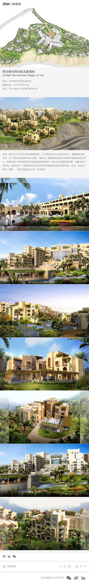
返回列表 (11, 566)
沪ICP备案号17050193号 (52, 578)
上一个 (63, 566)
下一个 (83, 566)
